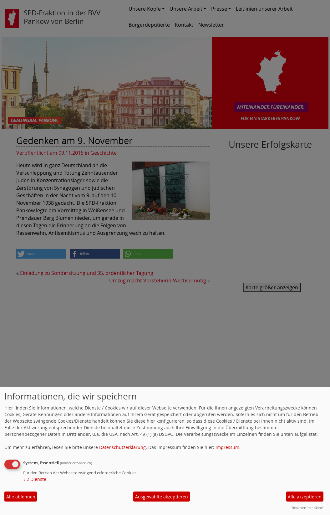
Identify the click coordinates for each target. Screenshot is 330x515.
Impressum (227, 447)
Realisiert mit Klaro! (307, 507)
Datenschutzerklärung (122, 447)
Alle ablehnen (20, 497)
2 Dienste (34, 479)
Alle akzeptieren (305, 497)
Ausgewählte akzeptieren (161, 497)
